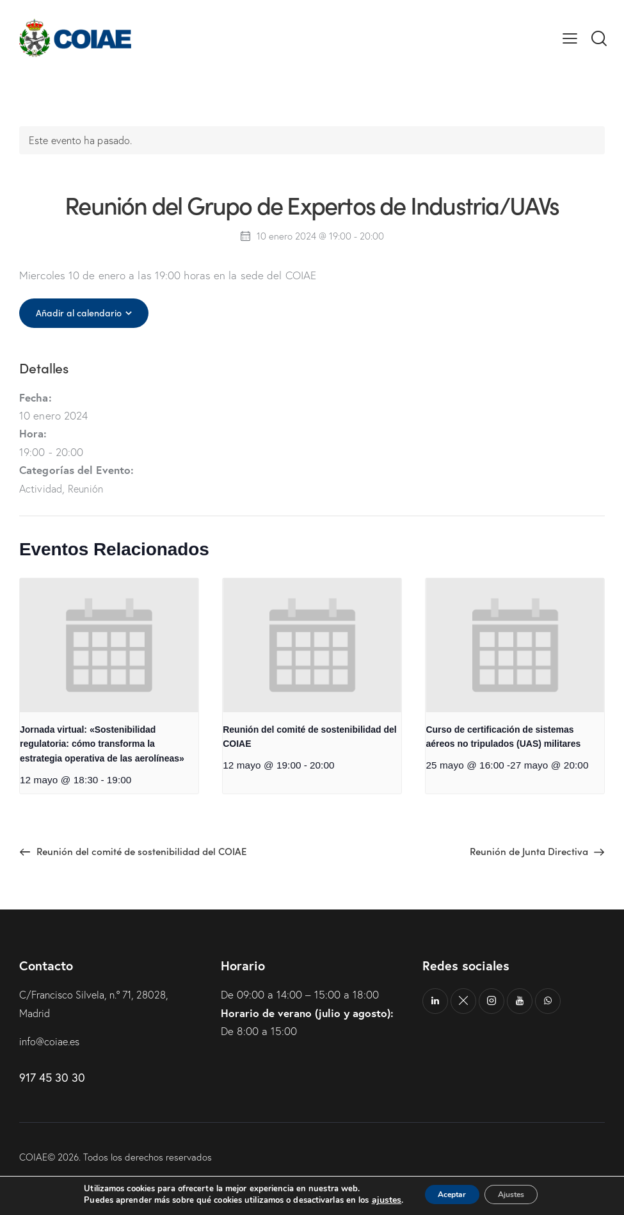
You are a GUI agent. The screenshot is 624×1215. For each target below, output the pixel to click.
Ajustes (517, 1195)
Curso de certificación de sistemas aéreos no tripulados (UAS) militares (503, 736)
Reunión (89, 488)
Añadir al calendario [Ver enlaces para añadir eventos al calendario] (81, 312)
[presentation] (109, 645)
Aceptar (443, 1195)
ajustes (371, 1201)
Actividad (42, 488)
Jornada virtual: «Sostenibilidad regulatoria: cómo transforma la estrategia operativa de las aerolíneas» (102, 743)
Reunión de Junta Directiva (527, 851)
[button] (569, 37)
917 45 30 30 (52, 1077)
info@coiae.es (51, 1041)
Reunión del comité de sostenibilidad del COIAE (309, 736)
